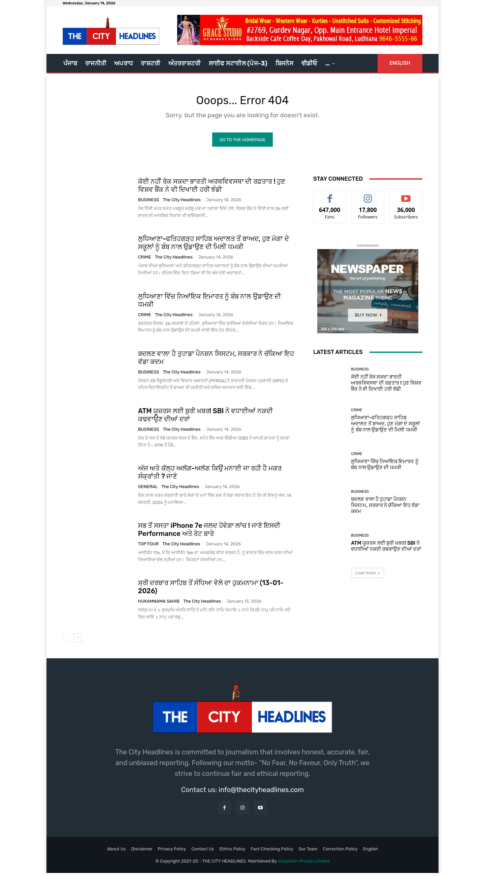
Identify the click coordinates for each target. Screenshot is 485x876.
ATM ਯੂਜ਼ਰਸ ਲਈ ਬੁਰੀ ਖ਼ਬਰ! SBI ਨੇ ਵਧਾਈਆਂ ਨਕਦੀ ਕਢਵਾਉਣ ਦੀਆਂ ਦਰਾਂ (386, 549)
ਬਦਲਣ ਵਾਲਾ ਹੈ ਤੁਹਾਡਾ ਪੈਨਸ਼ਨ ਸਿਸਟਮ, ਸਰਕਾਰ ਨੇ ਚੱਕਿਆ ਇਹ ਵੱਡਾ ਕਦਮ (385, 508)
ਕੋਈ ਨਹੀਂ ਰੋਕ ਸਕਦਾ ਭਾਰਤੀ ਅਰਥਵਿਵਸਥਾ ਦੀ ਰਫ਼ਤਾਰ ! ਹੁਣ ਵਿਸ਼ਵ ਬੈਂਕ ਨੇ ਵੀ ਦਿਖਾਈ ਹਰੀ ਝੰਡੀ (212, 188)
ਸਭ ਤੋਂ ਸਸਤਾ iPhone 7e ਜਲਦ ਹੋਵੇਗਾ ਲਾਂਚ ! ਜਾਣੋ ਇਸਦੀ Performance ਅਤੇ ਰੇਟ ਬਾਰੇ (209, 532)
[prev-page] (67, 640)
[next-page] (77, 640)
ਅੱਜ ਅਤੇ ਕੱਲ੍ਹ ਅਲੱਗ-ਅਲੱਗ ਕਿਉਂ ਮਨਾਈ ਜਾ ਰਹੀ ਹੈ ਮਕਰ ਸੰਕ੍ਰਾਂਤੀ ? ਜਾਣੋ (210, 475)
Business (148, 203)
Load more (368, 576)
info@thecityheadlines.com (261, 792)
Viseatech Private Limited (304, 863)
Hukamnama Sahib (159, 604)
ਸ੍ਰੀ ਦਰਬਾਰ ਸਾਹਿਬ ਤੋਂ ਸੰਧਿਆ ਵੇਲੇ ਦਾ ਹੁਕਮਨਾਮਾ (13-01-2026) (211, 590)
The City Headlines (182, 202)
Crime (144, 260)
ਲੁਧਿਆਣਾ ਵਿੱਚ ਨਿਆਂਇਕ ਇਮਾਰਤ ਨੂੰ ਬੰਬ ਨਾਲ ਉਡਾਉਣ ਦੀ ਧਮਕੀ (385, 467)
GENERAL (148, 489)
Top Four (148, 547)
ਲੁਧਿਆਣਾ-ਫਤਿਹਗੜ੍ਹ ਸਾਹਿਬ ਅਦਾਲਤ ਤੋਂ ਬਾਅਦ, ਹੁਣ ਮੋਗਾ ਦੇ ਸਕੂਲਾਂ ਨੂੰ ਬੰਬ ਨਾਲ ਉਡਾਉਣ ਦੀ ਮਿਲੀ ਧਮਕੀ (213, 246)
